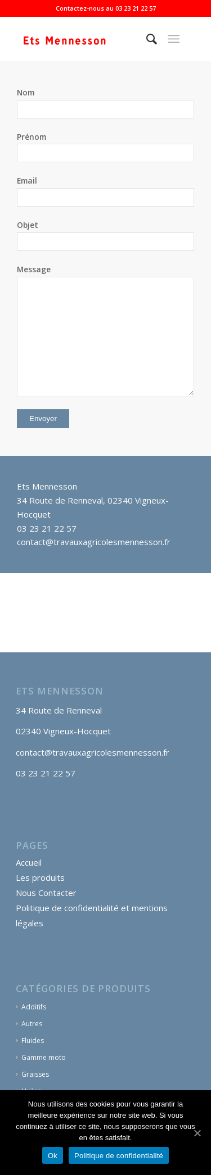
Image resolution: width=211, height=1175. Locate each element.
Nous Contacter (46, 892)
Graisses (35, 1074)
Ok (52, 1155)
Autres (31, 1023)
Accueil (29, 862)
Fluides (32, 1040)
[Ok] (197, 1133)
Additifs (33, 1007)
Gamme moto (43, 1057)
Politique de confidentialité (118, 1155)
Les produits (40, 877)
